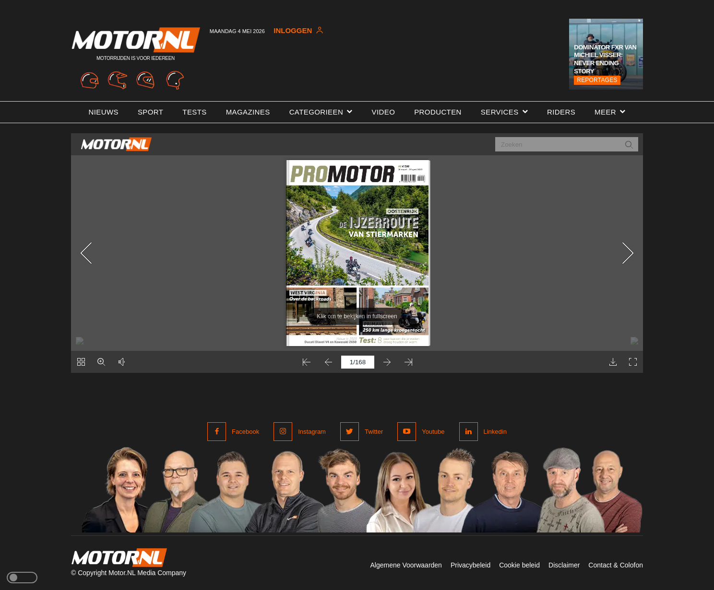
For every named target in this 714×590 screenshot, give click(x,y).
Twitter (374, 431)
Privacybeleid (470, 565)
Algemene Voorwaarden (405, 565)
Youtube (433, 431)
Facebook (245, 431)
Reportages (597, 80)
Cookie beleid (519, 565)
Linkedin (495, 431)
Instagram (312, 431)
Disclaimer (564, 565)
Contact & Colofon (615, 565)
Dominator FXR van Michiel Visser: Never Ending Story (605, 59)
